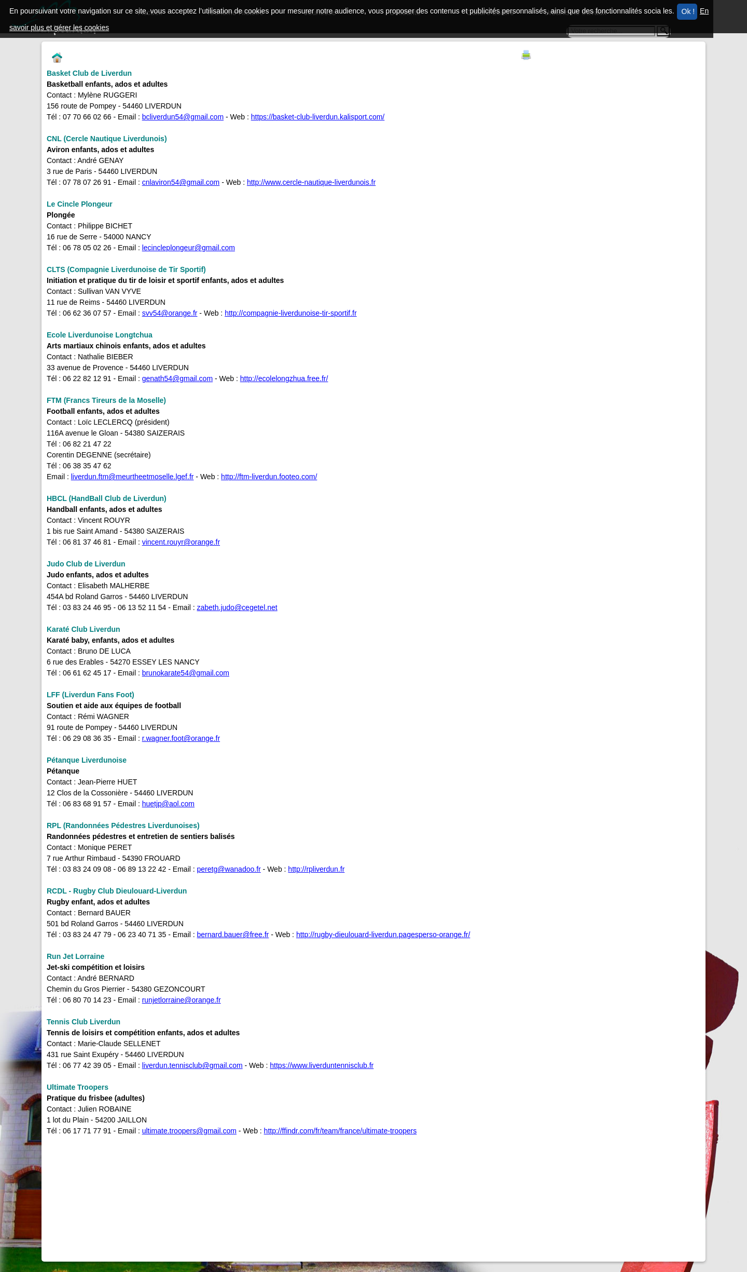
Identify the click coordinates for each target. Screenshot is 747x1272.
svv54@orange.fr (170, 313)
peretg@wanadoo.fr (229, 869)
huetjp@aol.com (168, 804)
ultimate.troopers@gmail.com (189, 1131)
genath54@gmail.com (177, 378)
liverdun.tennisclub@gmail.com (192, 1065)
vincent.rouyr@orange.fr (181, 542)
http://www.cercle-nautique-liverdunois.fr (311, 182)
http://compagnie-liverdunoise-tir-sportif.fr (290, 313)
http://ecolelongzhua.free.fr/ (284, 378)
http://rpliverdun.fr (316, 869)
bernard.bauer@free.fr (233, 934)
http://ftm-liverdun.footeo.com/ (269, 476)
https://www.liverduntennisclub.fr (322, 1065)
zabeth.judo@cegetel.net (237, 607)
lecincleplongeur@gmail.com (188, 247)
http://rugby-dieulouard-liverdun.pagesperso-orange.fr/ (383, 934)
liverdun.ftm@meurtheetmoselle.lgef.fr (132, 476)
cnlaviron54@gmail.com (181, 182)
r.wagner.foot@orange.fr (181, 738)
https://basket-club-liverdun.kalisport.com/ (318, 117)
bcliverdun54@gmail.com (183, 117)
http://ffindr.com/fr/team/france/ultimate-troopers (340, 1131)
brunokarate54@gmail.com (185, 673)
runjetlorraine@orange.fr (181, 1000)
